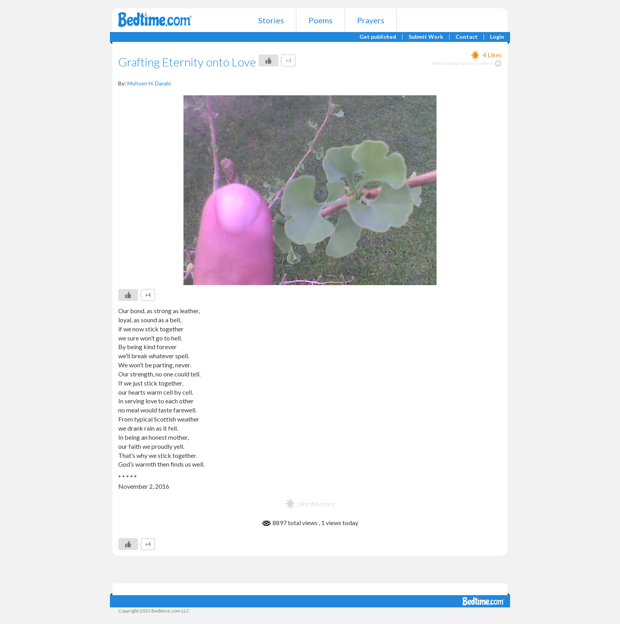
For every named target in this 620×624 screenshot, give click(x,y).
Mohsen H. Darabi (149, 83)
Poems (320, 20)
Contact (467, 37)
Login (497, 37)
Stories (271, 20)
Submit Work (425, 37)
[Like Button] (268, 60)
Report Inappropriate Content (467, 63)
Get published (377, 37)
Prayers (370, 20)
